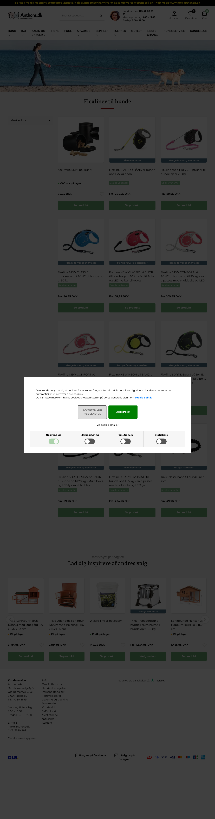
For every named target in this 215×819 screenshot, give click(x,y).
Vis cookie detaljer (108, 424)
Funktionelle (126, 435)
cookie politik (143, 397)
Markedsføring (90, 435)
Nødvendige (53, 435)
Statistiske (161, 435)
